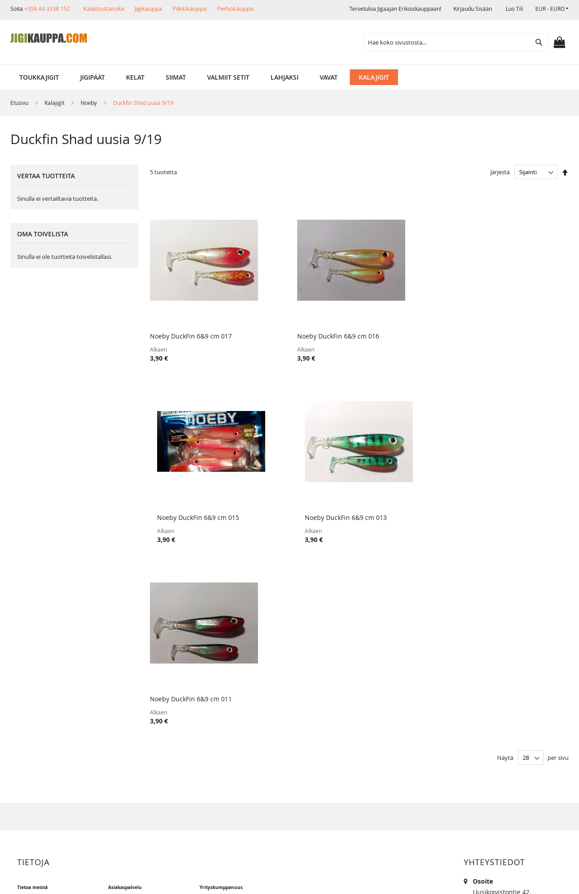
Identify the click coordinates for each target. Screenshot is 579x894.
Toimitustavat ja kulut (147, 698)
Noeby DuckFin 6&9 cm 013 (511, 324)
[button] (552, 9)
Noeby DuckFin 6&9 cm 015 (404, 324)
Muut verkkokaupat (53, 728)
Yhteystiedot (42, 759)
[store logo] (48, 38)
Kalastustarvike (103, 9)
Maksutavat (132, 728)
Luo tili (514, 8)
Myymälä (37, 713)
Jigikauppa (148, 9)
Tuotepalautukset (141, 713)
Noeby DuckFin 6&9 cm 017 (191, 324)
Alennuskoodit (136, 759)
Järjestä (500, 172)
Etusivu (20, 102)
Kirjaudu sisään (472, 8)
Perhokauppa (235, 9)
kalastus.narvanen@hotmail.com (522, 749)
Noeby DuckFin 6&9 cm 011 (191, 492)
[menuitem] (39, 77)
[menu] (289, 77)
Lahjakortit (131, 744)
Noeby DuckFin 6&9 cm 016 (298, 324)
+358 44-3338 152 (47, 8)
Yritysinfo (38, 698)
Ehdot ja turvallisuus (55, 744)
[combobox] (455, 42)
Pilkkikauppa (189, 9)
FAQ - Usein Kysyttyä (145, 774)
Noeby (89, 102)
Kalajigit (55, 102)
